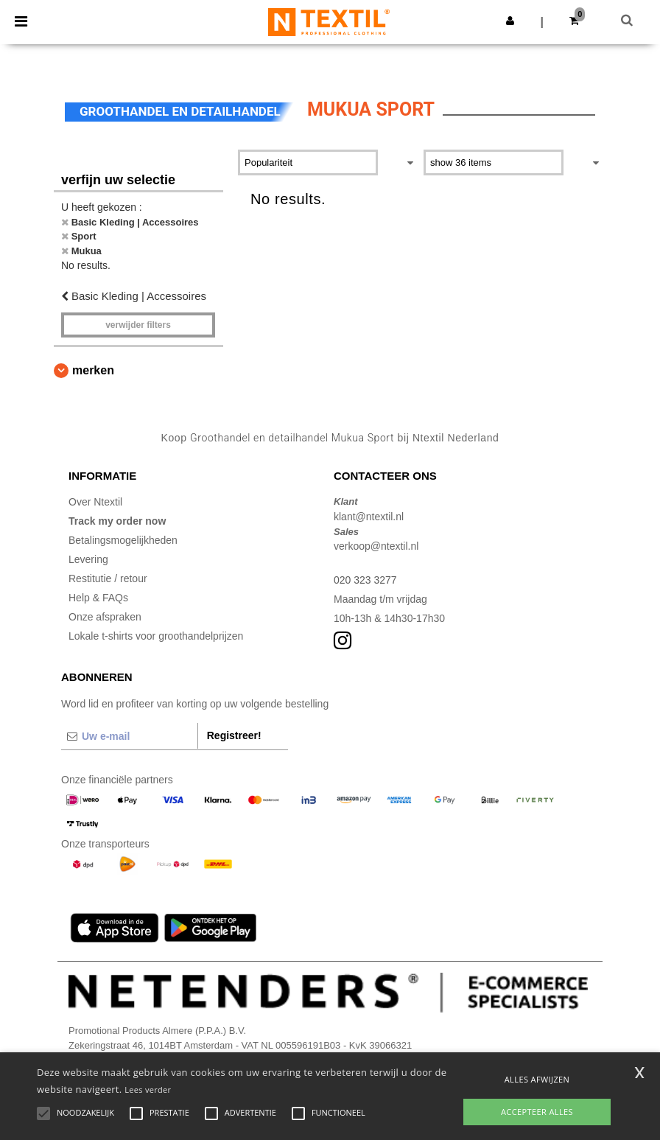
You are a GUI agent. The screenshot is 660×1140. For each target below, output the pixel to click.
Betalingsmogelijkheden (123, 540)
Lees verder (147, 1089)
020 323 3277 (365, 580)
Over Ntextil (95, 502)
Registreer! (234, 735)
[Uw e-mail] (129, 736)
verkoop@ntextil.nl (376, 546)
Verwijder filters (138, 325)
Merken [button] (93, 370)
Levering (88, 559)
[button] (510, 21)
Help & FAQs (98, 598)
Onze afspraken (105, 617)
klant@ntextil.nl (369, 516)
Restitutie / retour (108, 578)
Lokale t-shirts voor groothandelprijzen (156, 636)
